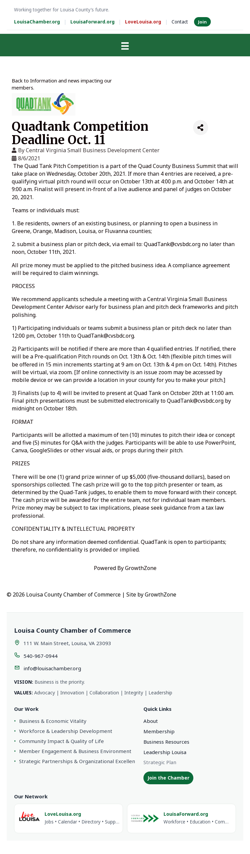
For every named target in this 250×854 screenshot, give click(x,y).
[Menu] (125, 46)
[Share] (200, 127)
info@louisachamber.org (52, 668)
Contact (180, 21)
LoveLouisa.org (143, 21)
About (150, 721)
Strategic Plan (159, 762)
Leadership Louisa (164, 752)
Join (202, 22)
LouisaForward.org (92, 21)
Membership (159, 731)
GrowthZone (141, 568)
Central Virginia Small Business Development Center (93, 150)
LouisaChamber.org (37, 21)
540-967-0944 (40, 655)
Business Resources (166, 741)
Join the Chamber (168, 778)
